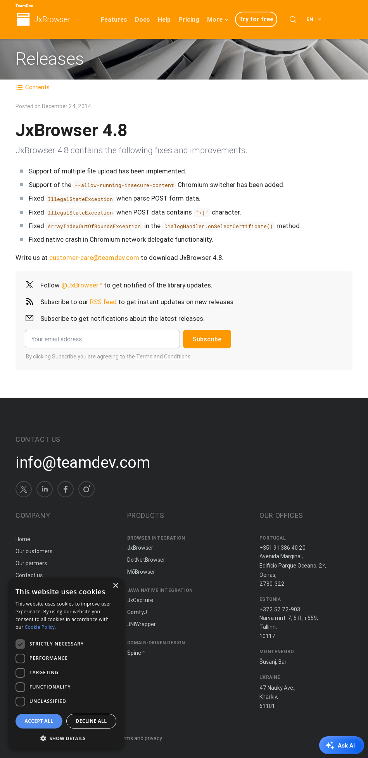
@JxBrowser (79, 285)
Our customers (34, 551)
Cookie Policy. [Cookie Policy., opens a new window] (40, 627)
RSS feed (103, 302)
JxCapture (140, 600)
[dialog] (66, 664)
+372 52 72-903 (279, 609)
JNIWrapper (141, 624)
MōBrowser (141, 571)
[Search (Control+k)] (293, 19)
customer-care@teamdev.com (94, 257)
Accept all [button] (39, 721)
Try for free (256, 19)
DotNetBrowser (146, 559)
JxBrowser (52, 20)
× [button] (115, 586)
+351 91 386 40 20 (282, 547)
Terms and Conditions (163, 356)
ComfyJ (137, 612)
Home (23, 539)
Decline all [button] (91, 721)
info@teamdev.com (83, 462)
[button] (66, 738)
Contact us (29, 575)
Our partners (31, 563)
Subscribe (207, 339)
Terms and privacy (139, 738)
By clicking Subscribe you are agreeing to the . (109, 356)
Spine (134, 652)
